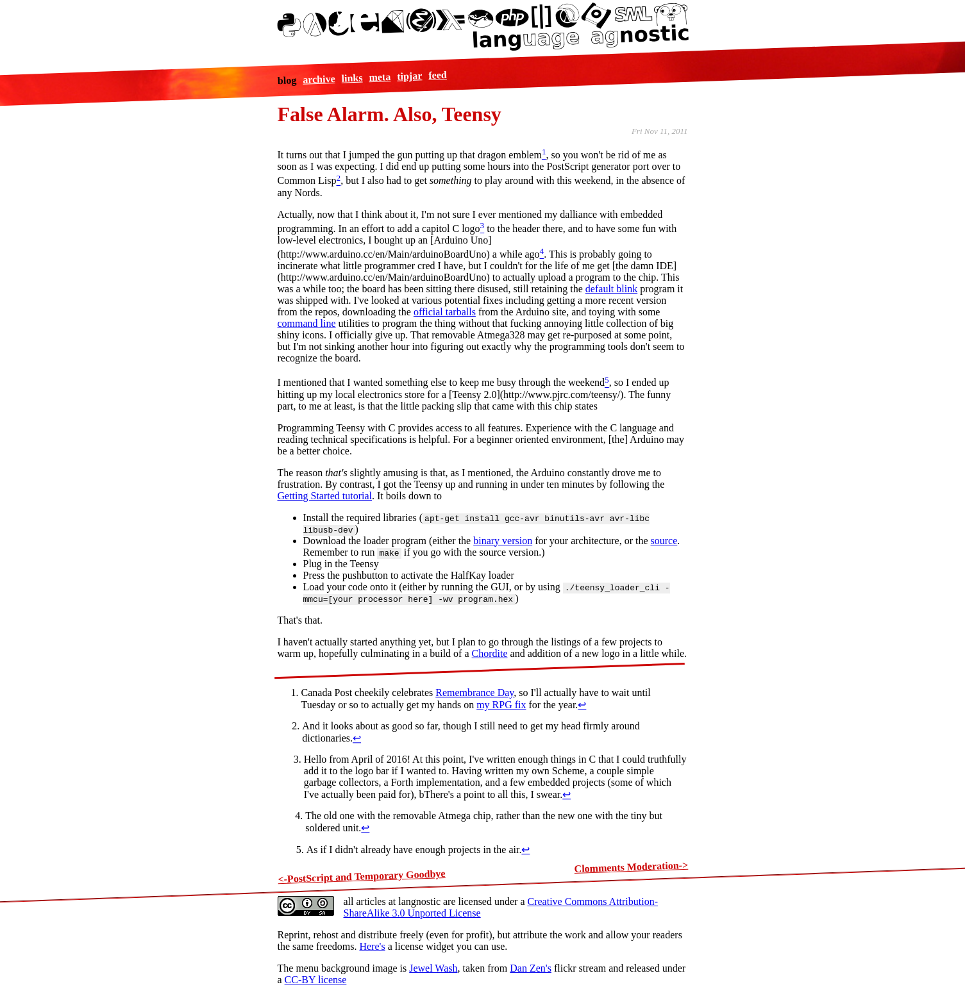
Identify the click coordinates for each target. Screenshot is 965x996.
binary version (502, 540)
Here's (372, 946)
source (664, 540)
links (351, 77)
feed (437, 74)
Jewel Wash (433, 968)
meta (379, 77)
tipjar (410, 75)
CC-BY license (316, 979)
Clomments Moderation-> (631, 866)
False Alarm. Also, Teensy (389, 114)
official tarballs (445, 311)
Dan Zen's (530, 968)
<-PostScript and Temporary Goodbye (362, 876)
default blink (611, 288)
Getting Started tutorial (325, 495)
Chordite (490, 653)
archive (319, 79)
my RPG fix (501, 704)
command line (307, 323)
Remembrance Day (474, 692)
